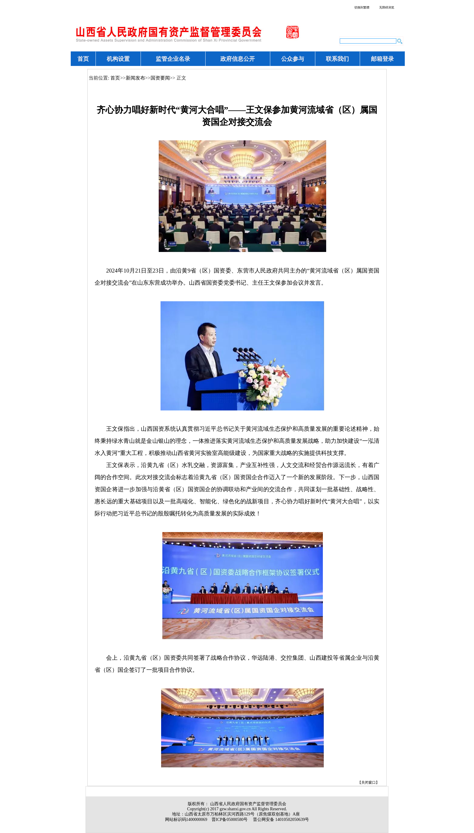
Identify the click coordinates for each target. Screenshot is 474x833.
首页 (115, 77)
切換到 (361, 7)
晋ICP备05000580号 (230, 819)
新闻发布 (135, 77)
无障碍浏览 (386, 7)
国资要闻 (160, 77)
